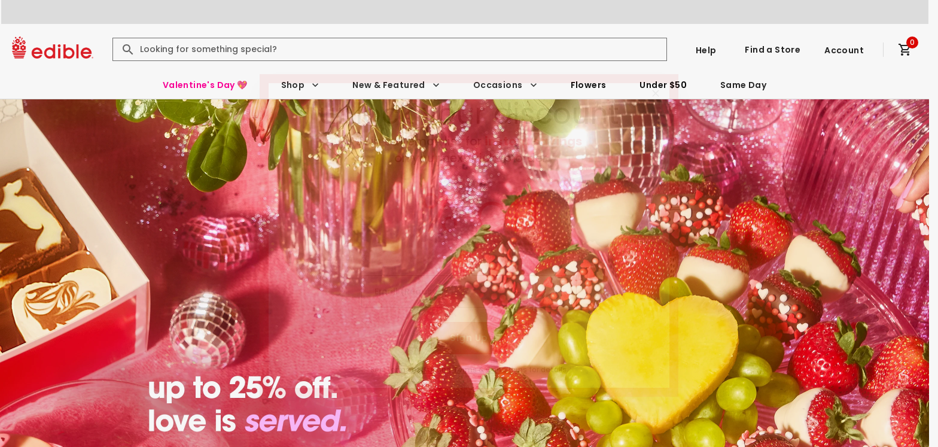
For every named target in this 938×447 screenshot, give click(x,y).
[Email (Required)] (469, 291)
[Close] (655, 93)
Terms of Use (410, 369)
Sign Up (469, 338)
